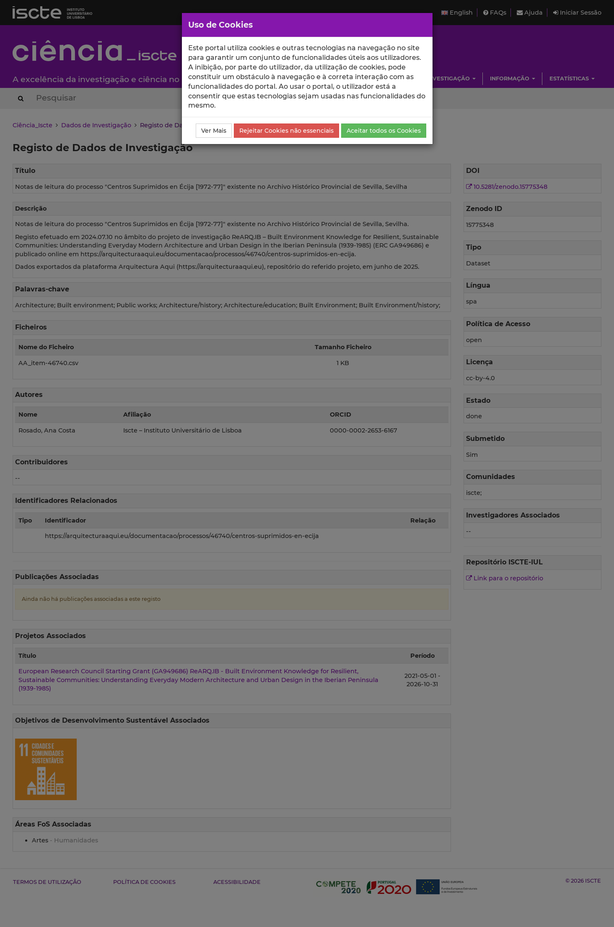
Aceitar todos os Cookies (384, 130)
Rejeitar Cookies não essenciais (286, 130)
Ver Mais (213, 130)
